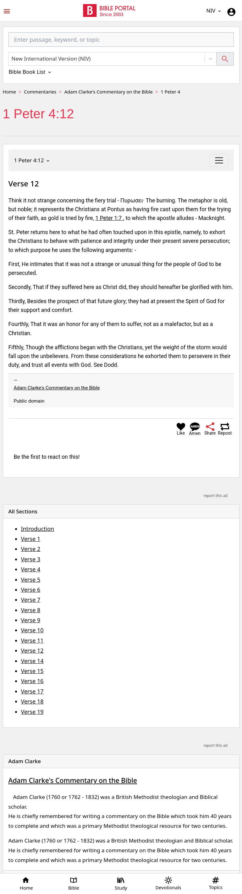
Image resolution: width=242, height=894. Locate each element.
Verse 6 (31, 589)
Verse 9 (31, 620)
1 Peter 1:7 (109, 218)
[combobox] (121, 42)
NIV (214, 10)
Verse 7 (31, 599)
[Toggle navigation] (219, 160)
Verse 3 (31, 559)
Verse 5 (31, 579)
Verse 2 (31, 549)
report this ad (215, 495)
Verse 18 (32, 701)
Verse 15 (32, 671)
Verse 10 (32, 630)
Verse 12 (32, 650)
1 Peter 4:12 (32, 160)
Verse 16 (32, 681)
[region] (121, 686)
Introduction (37, 529)
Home (9, 91)
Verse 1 (31, 539)
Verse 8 (31, 610)
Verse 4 (31, 569)
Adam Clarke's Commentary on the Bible (108, 91)
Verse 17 (32, 691)
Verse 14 (32, 661)
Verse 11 (32, 640)
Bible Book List (30, 71)
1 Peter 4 (170, 91)
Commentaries (40, 91)
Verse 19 (32, 711)
